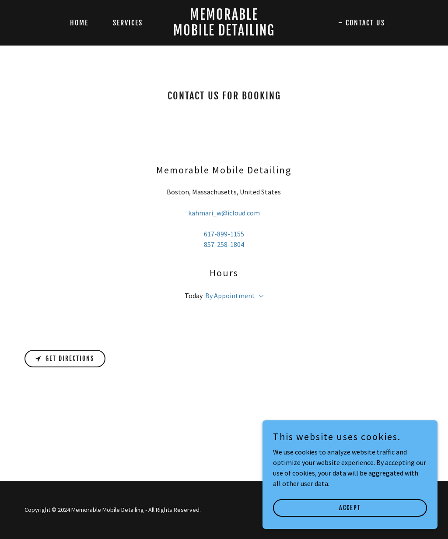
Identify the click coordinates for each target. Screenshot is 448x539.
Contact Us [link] (365, 22)
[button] (259, 296)
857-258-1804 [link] (224, 244)
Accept (350, 525)
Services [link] (128, 22)
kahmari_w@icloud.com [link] (224, 212)
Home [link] (79, 22)
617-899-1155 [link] (224, 233)
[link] (223, 32)
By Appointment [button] (230, 295)
